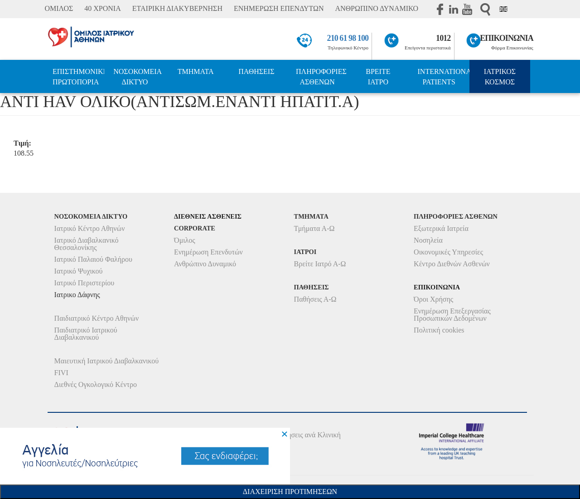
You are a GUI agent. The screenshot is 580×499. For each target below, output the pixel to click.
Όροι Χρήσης (433, 299)
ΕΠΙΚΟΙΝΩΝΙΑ (506, 38)
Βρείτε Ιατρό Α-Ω (320, 264)
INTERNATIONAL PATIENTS (443, 77)
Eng (503, 9)
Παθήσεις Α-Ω (315, 299)
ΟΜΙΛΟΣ (58, 8)
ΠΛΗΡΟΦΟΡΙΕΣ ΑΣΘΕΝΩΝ (321, 77)
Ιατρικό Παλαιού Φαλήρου (93, 259)
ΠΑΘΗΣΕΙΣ (256, 71)
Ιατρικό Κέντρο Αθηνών (89, 228)
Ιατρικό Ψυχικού (78, 271)
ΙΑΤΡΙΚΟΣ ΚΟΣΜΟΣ (500, 77)
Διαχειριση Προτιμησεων (290, 491)
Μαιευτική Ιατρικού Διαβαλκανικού (106, 361)
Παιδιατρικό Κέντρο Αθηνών (96, 318)
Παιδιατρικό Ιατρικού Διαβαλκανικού (85, 333)
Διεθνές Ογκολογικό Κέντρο (95, 384)
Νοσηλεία (428, 240)
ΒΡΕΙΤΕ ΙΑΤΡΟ (378, 77)
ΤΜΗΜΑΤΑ (196, 71)
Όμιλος (184, 240)
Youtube (467, 9)
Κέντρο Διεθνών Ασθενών (452, 264)
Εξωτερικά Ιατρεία (441, 228)
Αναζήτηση (485, 9)
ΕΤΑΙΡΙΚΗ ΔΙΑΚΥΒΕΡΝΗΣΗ (177, 8)
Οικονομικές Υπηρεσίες (448, 252)
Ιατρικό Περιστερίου (84, 283)
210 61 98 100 (348, 38)
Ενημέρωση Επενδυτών (208, 252)
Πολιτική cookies (439, 330)
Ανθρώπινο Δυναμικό (205, 264)
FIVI (61, 373)
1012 (443, 38)
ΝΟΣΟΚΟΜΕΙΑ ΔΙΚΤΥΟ (137, 77)
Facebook (440, 9)
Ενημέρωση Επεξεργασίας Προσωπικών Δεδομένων (452, 314)
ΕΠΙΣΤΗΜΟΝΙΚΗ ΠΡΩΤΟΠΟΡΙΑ (78, 77)
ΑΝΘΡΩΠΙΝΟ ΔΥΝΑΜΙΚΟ (376, 8)
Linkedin (453, 9)
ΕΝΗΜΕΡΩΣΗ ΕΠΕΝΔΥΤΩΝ (279, 8)
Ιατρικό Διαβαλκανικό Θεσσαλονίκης (86, 243)
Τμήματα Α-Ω (314, 228)
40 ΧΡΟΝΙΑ (102, 8)
